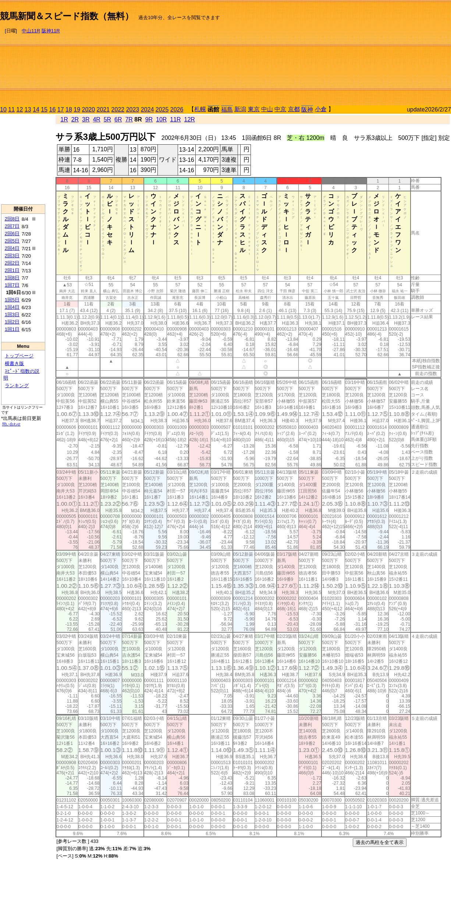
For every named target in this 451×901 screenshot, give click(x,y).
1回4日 (12, 307)
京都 (294, 109)
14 (36, 109)
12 (20, 109)
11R (175, 119)
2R (75, 119)
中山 (267, 109)
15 (44, 109)
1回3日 (12, 314)
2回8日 (12, 219)
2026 (177, 109)
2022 (118, 109)
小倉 (321, 109)
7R (128, 119)
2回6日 (12, 233)
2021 (103, 109)
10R (161, 119)
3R (85, 119)
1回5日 (12, 300)
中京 (280, 109)
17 (60, 109)
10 (3, 109)
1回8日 (12, 277)
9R (149, 119)
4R (96, 119)
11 (11, 109)
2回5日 (12, 241)
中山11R (31, 30)
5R (107, 119)
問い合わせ (11, 424)
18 (68, 109)
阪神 (307, 109)
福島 (227, 109)
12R (189, 119)
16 (52, 109)
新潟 (240, 109)
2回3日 (12, 255)
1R (64, 119)
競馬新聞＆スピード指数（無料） (67, 16)
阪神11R (51, 30)
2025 (162, 109)
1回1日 (12, 329)
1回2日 (12, 322)
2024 (147, 109)
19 (77, 109)
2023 (132, 109)
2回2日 (12, 263)
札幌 (200, 109)
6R (118, 119)
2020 (88, 109)
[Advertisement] (373, 53)
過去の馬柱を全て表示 (380, 842)
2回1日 (12, 270)
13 (28, 109)
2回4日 (12, 248)
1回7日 (12, 285)
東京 (254, 109)
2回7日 (12, 226)
